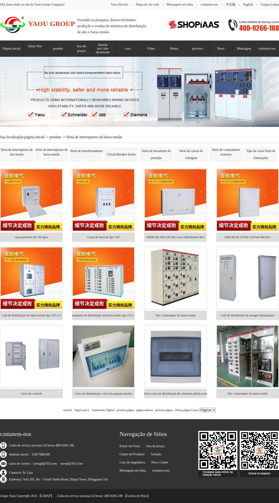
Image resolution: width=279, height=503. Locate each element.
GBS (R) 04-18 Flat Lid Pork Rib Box (248, 237)
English (248, 4)
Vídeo (151, 48)
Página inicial (11, 48)
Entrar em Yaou (130, 446)
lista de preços (81, 48)
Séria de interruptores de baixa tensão (51, 152)
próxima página (164, 410)
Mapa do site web (147, 4)
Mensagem (244, 48)
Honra (174, 48)
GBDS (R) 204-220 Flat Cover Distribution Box (175, 237)
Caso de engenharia (132, 462)
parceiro (197, 48)
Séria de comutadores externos (226, 152)
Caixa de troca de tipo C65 (103, 237)
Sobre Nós (35, 46)
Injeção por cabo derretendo (103, 48)
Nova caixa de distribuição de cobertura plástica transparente (175, 393)
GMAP (45, 496)
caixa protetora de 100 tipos (31, 237)
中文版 (231, 4)
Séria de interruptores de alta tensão (17, 152)
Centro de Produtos (132, 454)
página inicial (34, 137)
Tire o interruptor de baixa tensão (175, 315)
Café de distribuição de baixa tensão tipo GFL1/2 (31, 315)
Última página (182, 410)
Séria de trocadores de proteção (156, 154)
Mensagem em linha (180, 4)
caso (128, 48)
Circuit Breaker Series (121, 154)
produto (58, 48)
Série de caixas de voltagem (191, 154)
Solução (156, 454)
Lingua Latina (270, 4)
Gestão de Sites (137, 496)
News (221, 48)
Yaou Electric (119, 4)
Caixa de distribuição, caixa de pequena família (103, 393)
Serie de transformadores (86, 151)
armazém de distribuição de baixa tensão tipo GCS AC (103, 315)
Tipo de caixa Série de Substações (261, 154)
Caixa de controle (31, 393)
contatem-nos (209, 4)
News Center (159, 462)
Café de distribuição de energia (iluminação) (247, 315)
